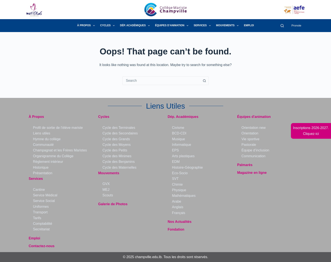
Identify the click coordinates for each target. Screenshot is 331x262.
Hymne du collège (47, 139)
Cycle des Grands (116, 139)
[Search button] (204, 81)
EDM (176, 161)
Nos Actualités (180, 221)
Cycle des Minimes (117, 156)
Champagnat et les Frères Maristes (60, 150)
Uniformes (41, 206)
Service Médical (45, 195)
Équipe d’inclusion (255, 150)
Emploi (249, 25)
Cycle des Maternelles (119, 167)
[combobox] (161, 80)
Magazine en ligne (252, 172)
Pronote (296, 25)
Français (178, 213)
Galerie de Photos (113, 204)
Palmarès (245, 165)
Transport (40, 212)
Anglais (177, 207)
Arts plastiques (183, 156)
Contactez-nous (42, 246)
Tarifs (37, 218)
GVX (106, 184)
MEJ (106, 189)
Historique (40, 167)
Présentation (42, 173)
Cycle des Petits (115, 150)
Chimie (177, 184)
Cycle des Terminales (119, 127)
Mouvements (228, 25)
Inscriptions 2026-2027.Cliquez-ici (311, 130)
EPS (175, 150)
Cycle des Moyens (117, 144)
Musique (178, 139)
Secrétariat (41, 229)
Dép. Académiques (135, 25)
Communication (253, 156)
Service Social (44, 201)
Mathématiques (183, 195)
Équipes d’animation (172, 25)
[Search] (282, 25)
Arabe (176, 201)
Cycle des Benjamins (119, 161)
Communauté (43, 144)
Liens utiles (41, 133)
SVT (175, 178)
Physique (179, 190)
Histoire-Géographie (187, 167)
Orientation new (254, 127)
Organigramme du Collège (53, 156)
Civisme (178, 127)
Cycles (108, 25)
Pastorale (249, 144)
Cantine (39, 189)
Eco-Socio (180, 173)
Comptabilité (42, 223)
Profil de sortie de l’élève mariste (58, 127)
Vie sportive (250, 139)
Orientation (250, 133)
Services (203, 25)
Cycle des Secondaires (120, 133)
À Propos (87, 25)
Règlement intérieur (48, 161)
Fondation (176, 229)
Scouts (108, 195)
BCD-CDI (179, 133)
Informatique (181, 144)
